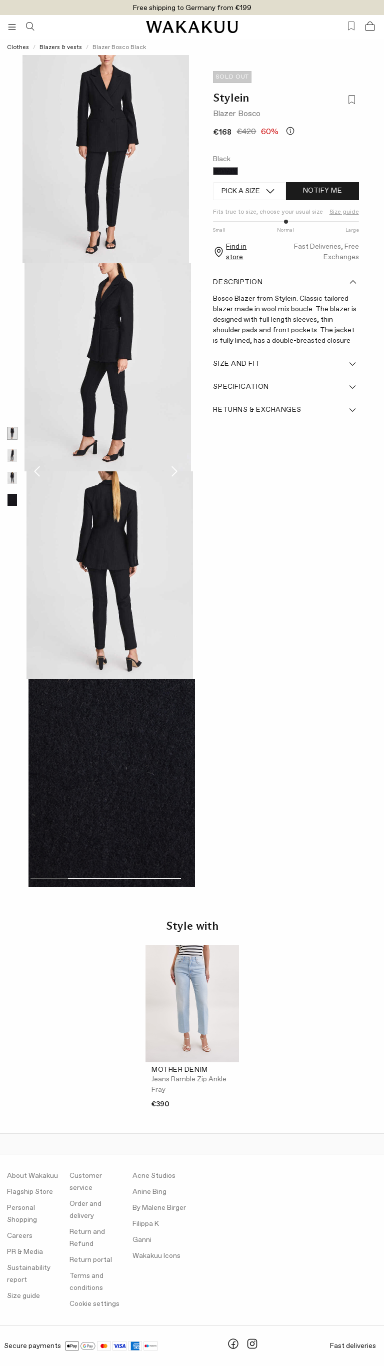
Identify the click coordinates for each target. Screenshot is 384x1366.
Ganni (142, 1239)
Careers (19, 1235)
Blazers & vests (61, 48)
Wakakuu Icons (156, 1255)
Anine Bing (149, 1191)
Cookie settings (95, 1303)
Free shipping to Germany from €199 (192, 8)
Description (285, 282)
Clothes (18, 48)
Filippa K (145, 1223)
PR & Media (25, 1251)
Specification (285, 386)
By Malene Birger (159, 1207)
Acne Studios (154, 1175)
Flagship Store (30, 1191)
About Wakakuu (32, 1175)
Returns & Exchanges (285, 409)
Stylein (231, 98)
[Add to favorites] (349, 101)
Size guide (344, 212)
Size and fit (285, 363)
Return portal (91, 1259)
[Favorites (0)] (351, 26)
